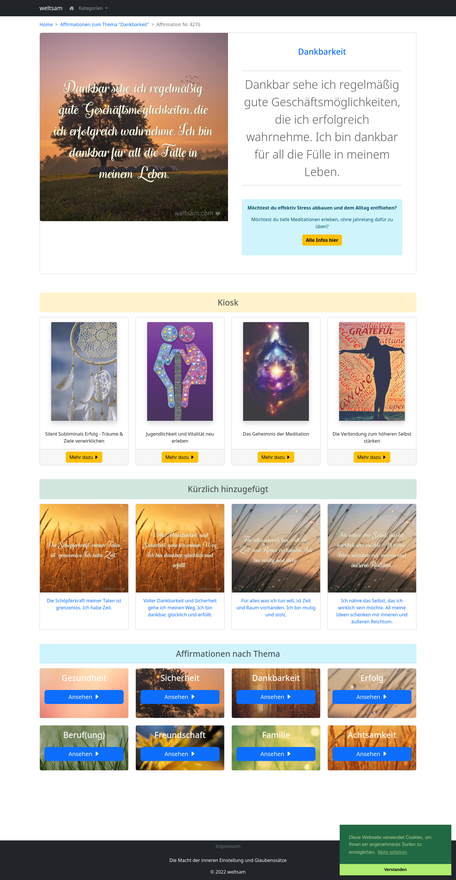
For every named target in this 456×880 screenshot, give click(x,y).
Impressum (228, 846)
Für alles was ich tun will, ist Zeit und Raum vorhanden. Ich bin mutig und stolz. (276, 607)
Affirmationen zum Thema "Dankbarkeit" (104, 24)
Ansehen (83, 697)
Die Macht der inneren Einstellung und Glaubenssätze (227, 860)
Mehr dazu (84, 457)
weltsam (51, 8)
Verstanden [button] (395, 869)
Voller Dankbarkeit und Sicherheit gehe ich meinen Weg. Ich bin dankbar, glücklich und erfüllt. (180, 607)
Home (46, 24)
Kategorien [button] (91, 8)
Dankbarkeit (322, 51)
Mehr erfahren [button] (392, 852)
